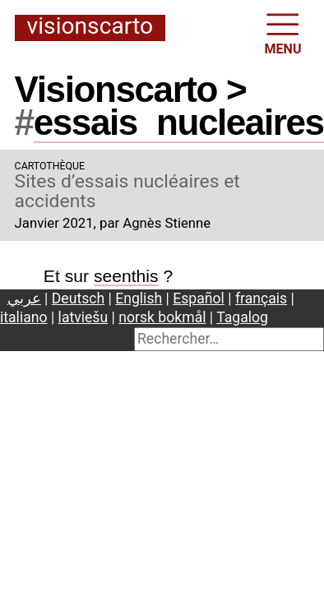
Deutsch (78, 298)
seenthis (126, 275)
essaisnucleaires (179, 122)
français (261, 298)
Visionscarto (90, 27)
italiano (24, 317)
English (138, 298)
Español (198, 298)
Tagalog (242, 317)
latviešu (83, 317)
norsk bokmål (162, 317)
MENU (283, 32)
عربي (24, 298)
